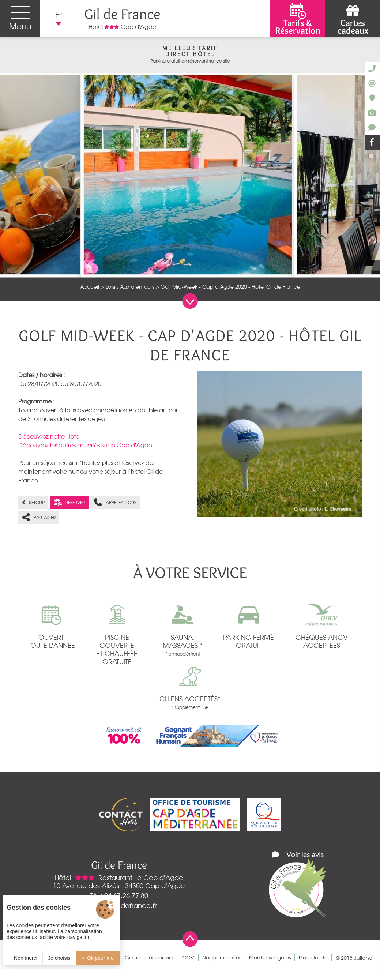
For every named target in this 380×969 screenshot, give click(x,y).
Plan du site (313, 957)
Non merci (22, 958)
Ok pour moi (98, 958)
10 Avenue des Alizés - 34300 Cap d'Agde (119, 886)
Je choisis (59, 958)
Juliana (363, 958)
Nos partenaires (221, 957)
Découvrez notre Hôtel (49, 436)
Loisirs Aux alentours (130, 286)
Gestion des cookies (149, 957)
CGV (188, 957)
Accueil (89, 286)
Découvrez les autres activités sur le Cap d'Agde (85, 445)
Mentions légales (270, 957)
